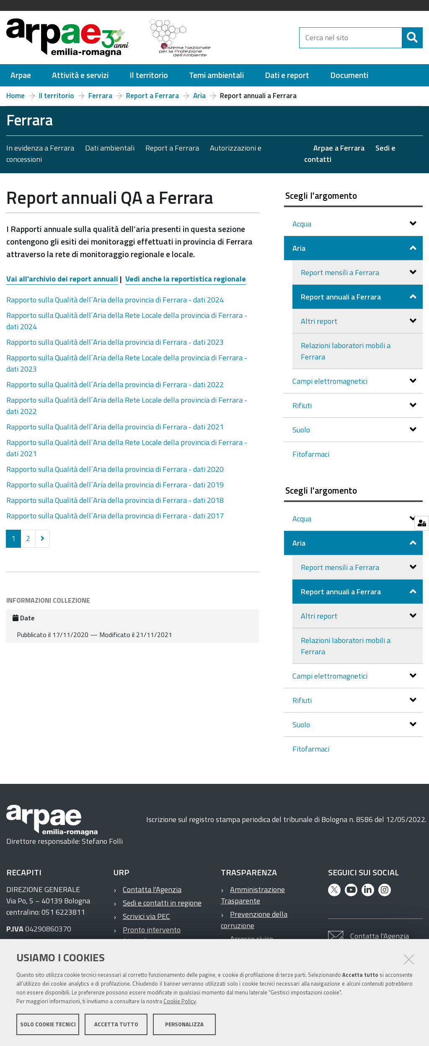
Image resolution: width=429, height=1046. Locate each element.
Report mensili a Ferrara (341, 272)
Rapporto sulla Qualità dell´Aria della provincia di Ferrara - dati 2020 (115, 469)
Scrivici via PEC (146, 916)
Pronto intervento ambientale (147, 935)
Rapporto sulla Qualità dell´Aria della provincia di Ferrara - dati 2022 (115, 384)
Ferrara (100, 95)
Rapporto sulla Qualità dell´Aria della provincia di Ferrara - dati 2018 (115, 500)
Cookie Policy (179, 1001)
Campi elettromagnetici (330, 381)
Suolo (302, 429)
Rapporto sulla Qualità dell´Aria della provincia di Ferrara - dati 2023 (115, 342)
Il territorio (56, 95)
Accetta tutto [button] (116, 1024)
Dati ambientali (109, 148)
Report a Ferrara (152, 95)
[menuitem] (20, 75)
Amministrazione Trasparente (253, 895)
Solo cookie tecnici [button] (48, 1024)
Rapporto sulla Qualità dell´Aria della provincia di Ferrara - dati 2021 (115, 426)
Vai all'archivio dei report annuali (62, 278)
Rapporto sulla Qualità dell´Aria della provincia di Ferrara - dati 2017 (115, 515)
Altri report (320, 321)
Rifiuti (302, 405)
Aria (199, 95)
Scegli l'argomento (321, 195)
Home (15, 95)
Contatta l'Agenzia (152, 889)
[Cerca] (412, 37)
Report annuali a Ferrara (341, 296)
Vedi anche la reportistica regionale (185, 278)
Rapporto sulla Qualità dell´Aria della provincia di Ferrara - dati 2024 (115, 299)
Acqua (302, 223)
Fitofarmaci (310, 454)
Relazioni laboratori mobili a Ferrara (345, 351)
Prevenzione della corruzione (254, 919)
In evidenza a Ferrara (40, 148)
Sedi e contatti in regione (162, 902)
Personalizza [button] (184, 1024)
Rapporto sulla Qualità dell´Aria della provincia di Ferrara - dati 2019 (115, 484)
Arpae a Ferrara (338, 148)
